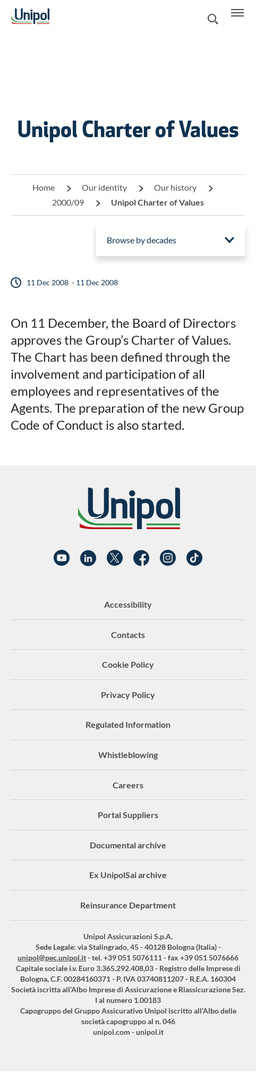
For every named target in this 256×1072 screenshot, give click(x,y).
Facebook (141, 558)
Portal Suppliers (128, 815)
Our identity (104, 187)
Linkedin (88, 558)
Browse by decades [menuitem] (141, 240)
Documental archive (128, 845)
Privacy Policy (128, 695)
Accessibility (128, 604)
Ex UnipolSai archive (128, 875)
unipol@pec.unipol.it (52, 957)
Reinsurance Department (128, 905)
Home (43, 187)
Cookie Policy (128, 664)
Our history (175, 187)
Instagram (168, 558)
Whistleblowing (128, 755)
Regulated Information (128, 724)
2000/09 (68, 202)
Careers (128, 785)
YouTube (62, 558)
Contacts (128, 634)
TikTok (194, 558)
